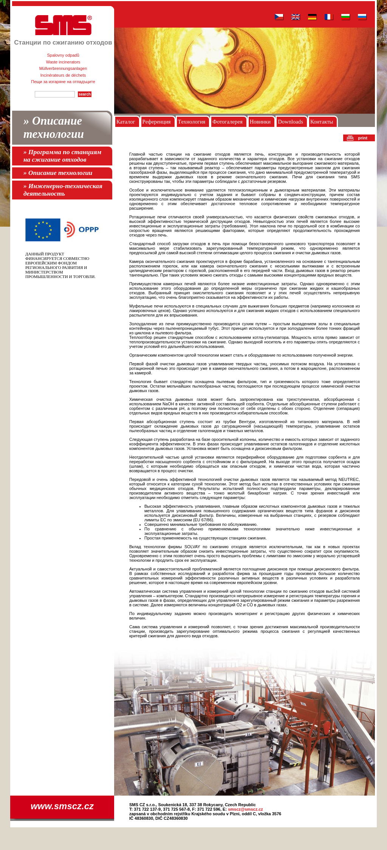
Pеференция (156, 122)
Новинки (260, 122)
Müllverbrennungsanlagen (63, 68)
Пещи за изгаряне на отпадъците (63, 81)
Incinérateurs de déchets (63, 75)
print (362, 138)
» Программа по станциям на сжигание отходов (62, 155)
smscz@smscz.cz (245, 809)
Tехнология (192, 122)
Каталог (125, 122)
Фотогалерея (227, 122)
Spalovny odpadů (63, 55)
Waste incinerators (63, 62)
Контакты (321, 122)
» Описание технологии (53, 127)
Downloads (290, 122)
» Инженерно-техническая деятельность (62, 189)
